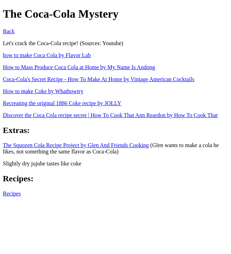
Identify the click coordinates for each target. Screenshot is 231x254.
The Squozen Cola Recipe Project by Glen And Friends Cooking (76, 145)
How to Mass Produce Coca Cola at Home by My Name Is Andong (79, 67)
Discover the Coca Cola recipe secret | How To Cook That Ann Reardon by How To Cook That (110, 115)
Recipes (12, 193)
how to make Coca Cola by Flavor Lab (47, 55)
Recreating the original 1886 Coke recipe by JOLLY (62, 103)
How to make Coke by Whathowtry (43, 91)
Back (9, 31)
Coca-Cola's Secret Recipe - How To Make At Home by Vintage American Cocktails (98, 79)
